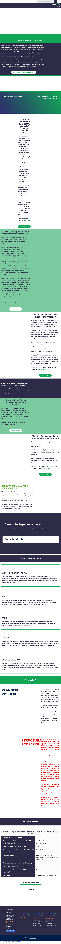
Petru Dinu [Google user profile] (25, 913)
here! (19, 941)
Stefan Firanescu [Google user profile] (41, 913)
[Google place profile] (10, 913)
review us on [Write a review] (10, 930)
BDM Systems (33, 938)
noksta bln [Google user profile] (52, 913)
